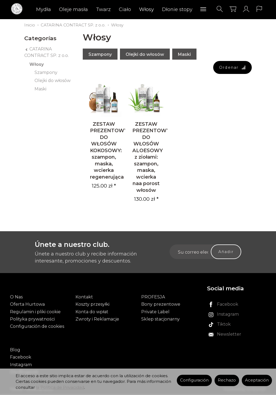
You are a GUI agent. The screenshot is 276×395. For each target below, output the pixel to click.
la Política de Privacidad (60, 387)
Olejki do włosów (145, 54)
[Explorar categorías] (203, 9)
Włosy (146, 9)
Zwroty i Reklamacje (97, 319)
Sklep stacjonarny (160, 319)
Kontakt (84, 297)
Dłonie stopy (177, 9)
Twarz (103, 9)
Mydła (43, 9)
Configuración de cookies (37, 326)
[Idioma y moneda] (259, 9)
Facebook (20, 357)
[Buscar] (219, 9)
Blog (15, 350)
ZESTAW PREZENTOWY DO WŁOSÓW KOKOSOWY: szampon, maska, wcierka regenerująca (108, 150)
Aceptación (257, 380)
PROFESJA (153, 297)
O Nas (16, 297)
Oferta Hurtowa (27, 304)
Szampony (100, 54)
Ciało (125, 9)
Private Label (155, 312)
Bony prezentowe (160, 304)
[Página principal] (18, 9)
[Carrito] (233, 9)
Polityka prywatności (32, 319)
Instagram (21, 364)
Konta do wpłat (91, 312)
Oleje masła (73, 9)
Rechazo (227, 380)
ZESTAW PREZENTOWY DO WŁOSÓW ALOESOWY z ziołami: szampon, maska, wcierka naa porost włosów (151, 157)
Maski (184, 54)
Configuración (194, 380)
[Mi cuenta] (246, 9)
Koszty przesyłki (92, 304)
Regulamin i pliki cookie (35, 312)
